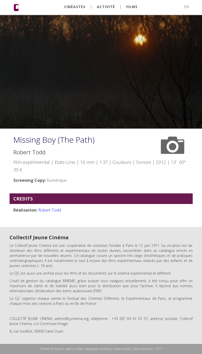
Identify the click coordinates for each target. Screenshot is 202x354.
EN (186, 6)
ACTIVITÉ (106, 7)
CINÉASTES (75, 7)
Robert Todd (49, 210)
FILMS (132, 7)
